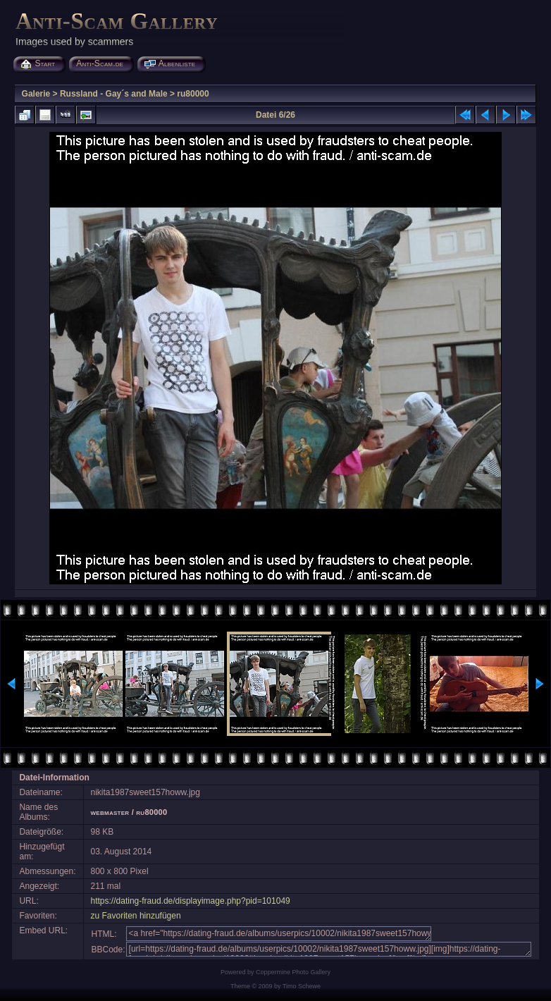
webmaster (110, 812)
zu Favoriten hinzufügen (136, 916)
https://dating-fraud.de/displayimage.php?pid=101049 (190, 901)
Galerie (36, 94)
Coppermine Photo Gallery (293, 972)
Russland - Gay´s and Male (114, 94)
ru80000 (193, 94)
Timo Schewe (302, 986)
